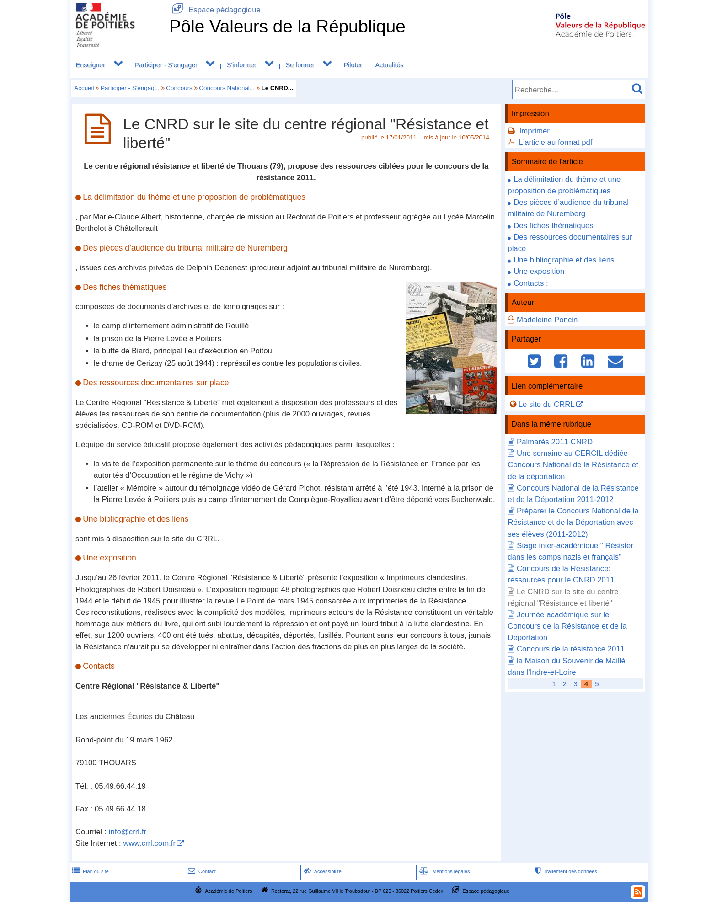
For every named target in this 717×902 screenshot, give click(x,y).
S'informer (242, 65)
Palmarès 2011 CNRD (555, 442)
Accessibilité (322, 871)
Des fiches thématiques (553, 225)
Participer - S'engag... (130, 88)
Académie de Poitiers (228, 890)
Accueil (84, 88)
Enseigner (90, 65)
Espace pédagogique (215, 9)
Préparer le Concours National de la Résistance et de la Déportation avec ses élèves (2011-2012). (573, 522)
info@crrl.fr (127, 831)
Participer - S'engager (166, 65)
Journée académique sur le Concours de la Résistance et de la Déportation (567, 626)
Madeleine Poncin (547, 319)
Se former (300, 65)
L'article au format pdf (556, 142)
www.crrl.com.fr (149, 843)
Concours (179, 88)
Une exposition (539, 271)
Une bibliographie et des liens (564, 260)
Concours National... (227, 88)
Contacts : (531, 283)
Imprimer (534, 131)
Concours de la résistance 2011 (571, 649)
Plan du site (89, 871)
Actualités (389, 65)
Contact (201, 871)
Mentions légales (443, 871)
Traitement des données (565, 871)
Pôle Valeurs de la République (287, 26)
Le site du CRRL (547, 404)
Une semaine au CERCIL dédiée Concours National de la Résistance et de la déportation (573, 464)
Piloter (353, 65)
